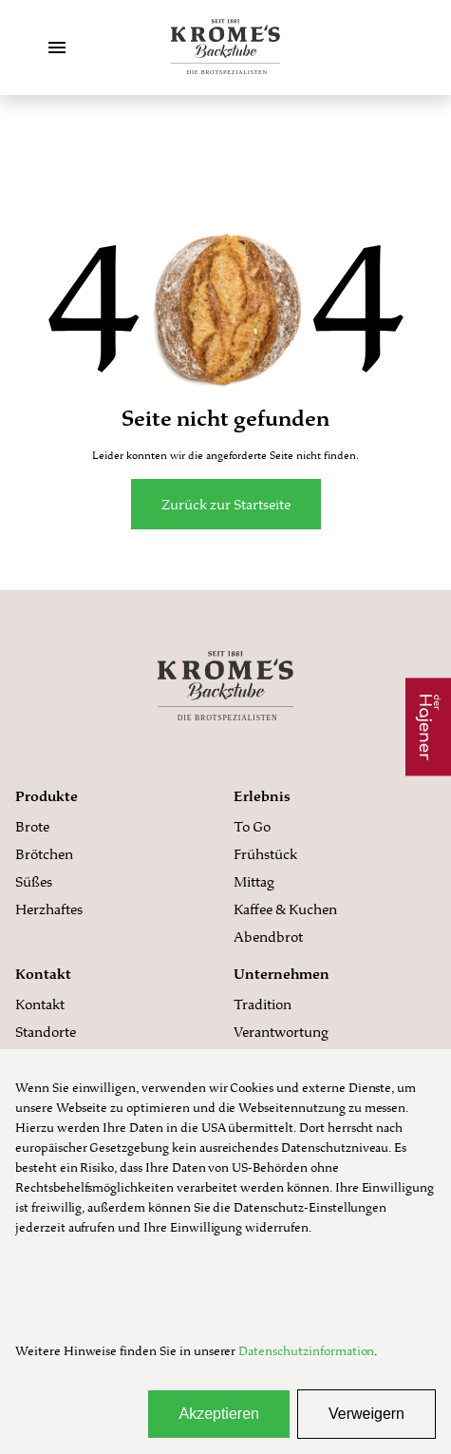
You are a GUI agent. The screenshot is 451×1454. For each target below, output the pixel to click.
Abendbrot (268, 937)
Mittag (254, 881)
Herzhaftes (49, 909)
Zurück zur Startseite (226, 504)
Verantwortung (281, 1032)
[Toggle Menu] (57, 47)
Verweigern (366, 1414)
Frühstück (265, 854)
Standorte (45, 1032)
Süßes (33, 881)
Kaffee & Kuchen (285, 909)
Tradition (262, 1004)
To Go (252, 826)
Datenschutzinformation (306, 1350)
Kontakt (40, 1004)
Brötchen (44, 854)
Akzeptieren (219, 1414)
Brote (32, 826)
